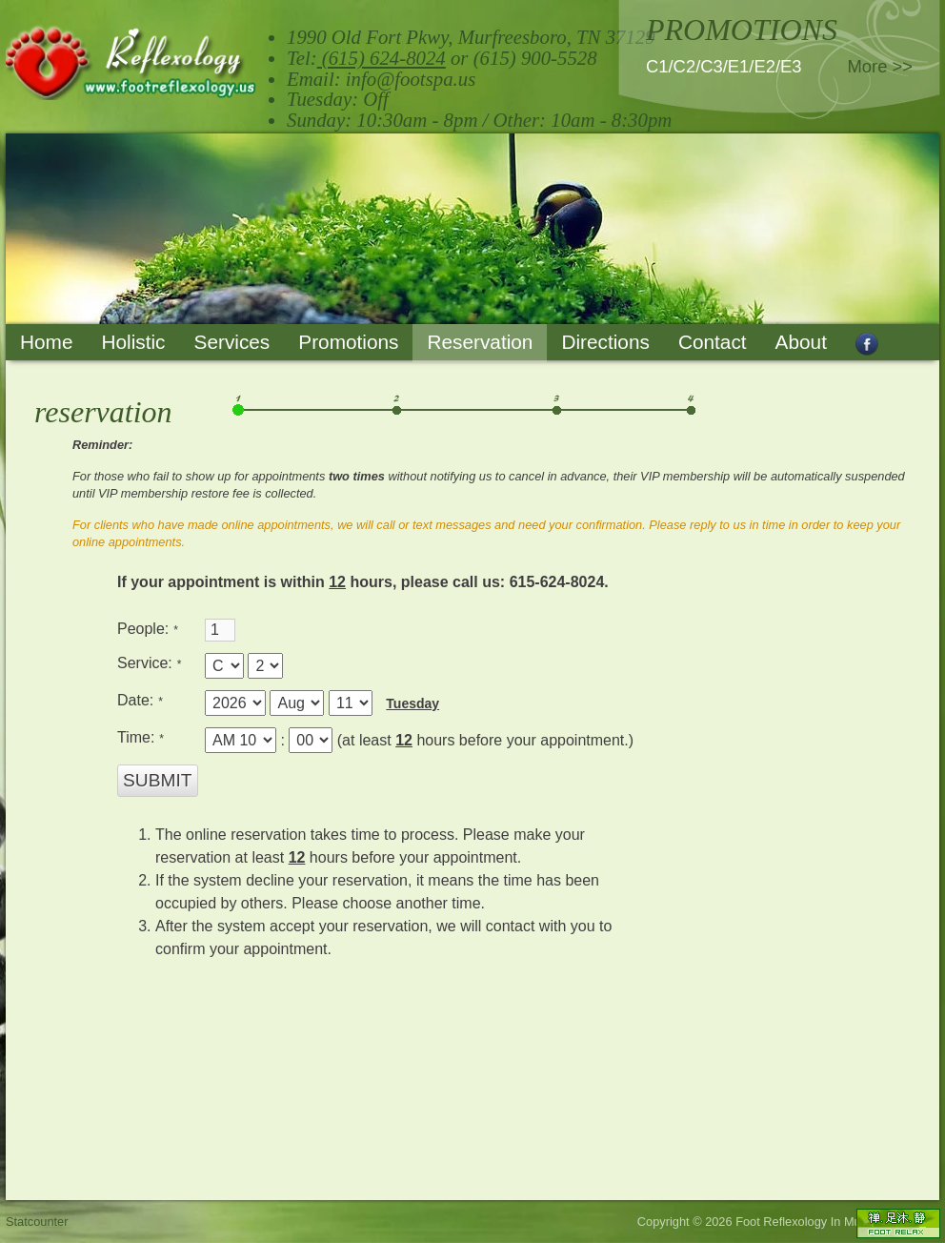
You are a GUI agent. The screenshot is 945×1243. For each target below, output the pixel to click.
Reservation (480, 342)
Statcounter (37, 1221)
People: (145, 629)
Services (232, 342)
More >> (881, 66)
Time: (138, 737)
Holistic (133, 342)
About (801, 342)
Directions (605, 342)
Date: (137, 700)
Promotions (348, 342)
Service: (146, 663)
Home (46, 342)
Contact (712, 342)
